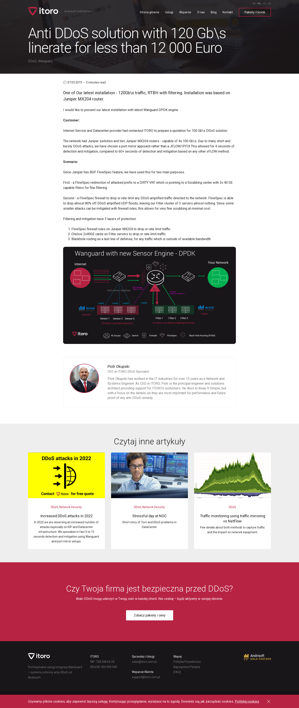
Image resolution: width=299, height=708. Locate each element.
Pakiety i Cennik (255, 12)
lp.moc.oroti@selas (144, 661)
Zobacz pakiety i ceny (149, 615)
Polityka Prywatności (187, 661)
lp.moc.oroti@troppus (146, 677)
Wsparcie (185, 12)
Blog (214, 12)
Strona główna (149, 12)
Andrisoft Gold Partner (77, 11)
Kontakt (228, 12)
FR (264, 3)
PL (259, 3)
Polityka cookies (247, 701)
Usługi (169, 12)
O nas (201, 12)
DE (269, 3)
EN (254, 3)
